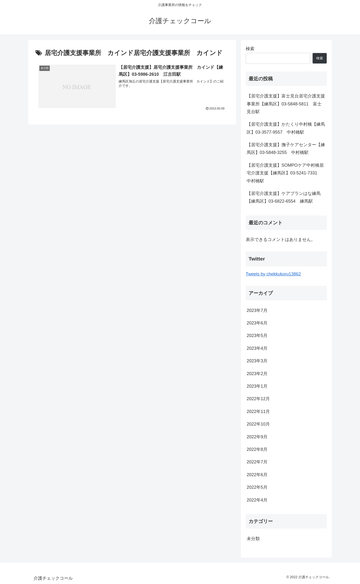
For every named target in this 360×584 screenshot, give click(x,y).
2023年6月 (257, 323)
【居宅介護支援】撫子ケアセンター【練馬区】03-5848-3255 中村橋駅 (286, 148)
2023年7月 (257, 310)
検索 (250, 48)
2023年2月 (257, 373)
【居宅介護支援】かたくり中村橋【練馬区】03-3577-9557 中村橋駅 (286, 128)
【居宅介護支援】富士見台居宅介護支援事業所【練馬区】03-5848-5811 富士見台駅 (286, 104)
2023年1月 (257, 386)
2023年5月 (257, 335)
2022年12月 (258, 398)
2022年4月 (257, 500)
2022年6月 (257, 474)
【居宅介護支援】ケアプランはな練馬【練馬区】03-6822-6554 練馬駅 (284, 197)
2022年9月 (257, 436)
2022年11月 (258, 411)
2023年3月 (257, 360)
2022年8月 (257, 449)
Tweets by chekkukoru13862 (273, 274)
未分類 (253, 538)
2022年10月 (258, 424)
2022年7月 (257, 462)
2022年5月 (257, 487)
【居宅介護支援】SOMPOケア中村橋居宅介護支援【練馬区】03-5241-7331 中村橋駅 (285, 173)
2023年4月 (257, 348)
